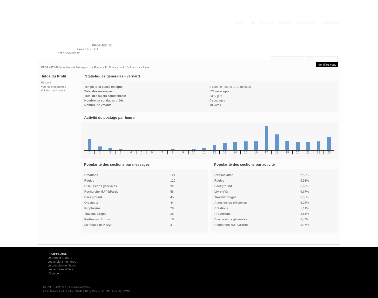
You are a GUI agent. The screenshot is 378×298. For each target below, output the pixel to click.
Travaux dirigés (95, 214)
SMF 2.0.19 (48, 287)
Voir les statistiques (53, 86)
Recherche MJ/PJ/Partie (101, 191)
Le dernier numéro (59, 258)
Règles (89, 180)
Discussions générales (100, 186)
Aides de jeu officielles (230, 202)
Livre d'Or (221, 191)
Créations (91, 175)
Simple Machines (80, 287)
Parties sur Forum (97, 219)
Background (93, 197)
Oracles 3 (91, 202)
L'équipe (53, 273)
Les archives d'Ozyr (60, 269)
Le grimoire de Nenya (61, 265)
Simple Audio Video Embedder (58, 291)
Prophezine (92, 208)
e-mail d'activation (323, 53)
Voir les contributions (53, 90)
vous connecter (312, 45)
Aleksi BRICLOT (87, 49)
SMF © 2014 (63, 287)
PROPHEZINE (102, 45)
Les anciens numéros (61, 261)
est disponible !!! (69, 53)
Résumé (46, 82)
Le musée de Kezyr (98, 225)
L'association (223, 175)
